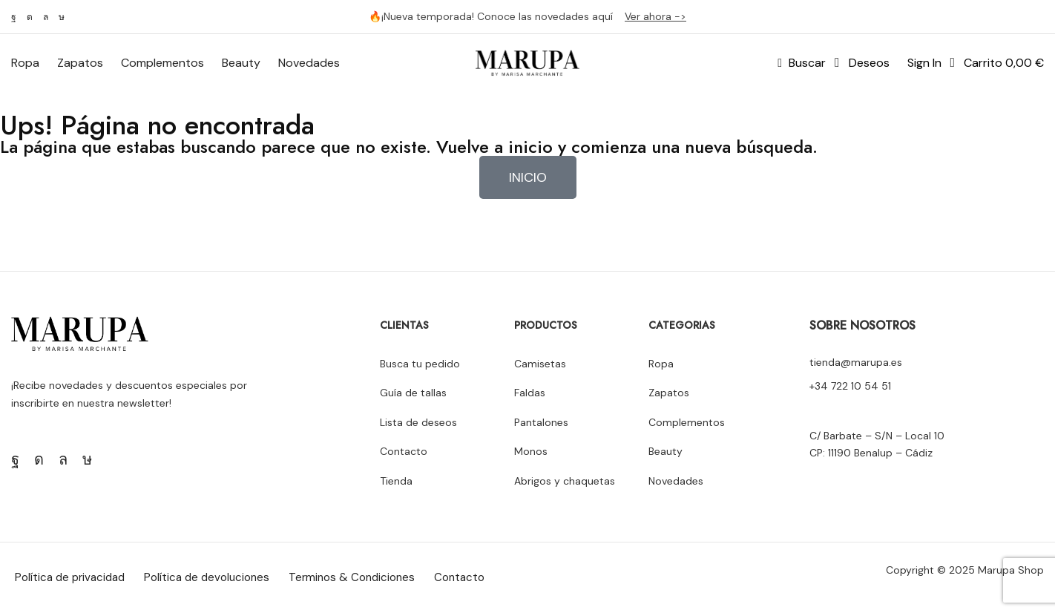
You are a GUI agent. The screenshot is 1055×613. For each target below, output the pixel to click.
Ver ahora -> (655, 16)
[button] (802, 63)
